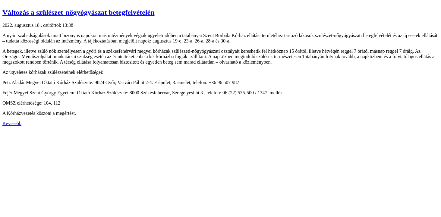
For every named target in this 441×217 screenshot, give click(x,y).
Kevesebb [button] (11, 123)
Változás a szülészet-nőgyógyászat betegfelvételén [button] (78, 12)
